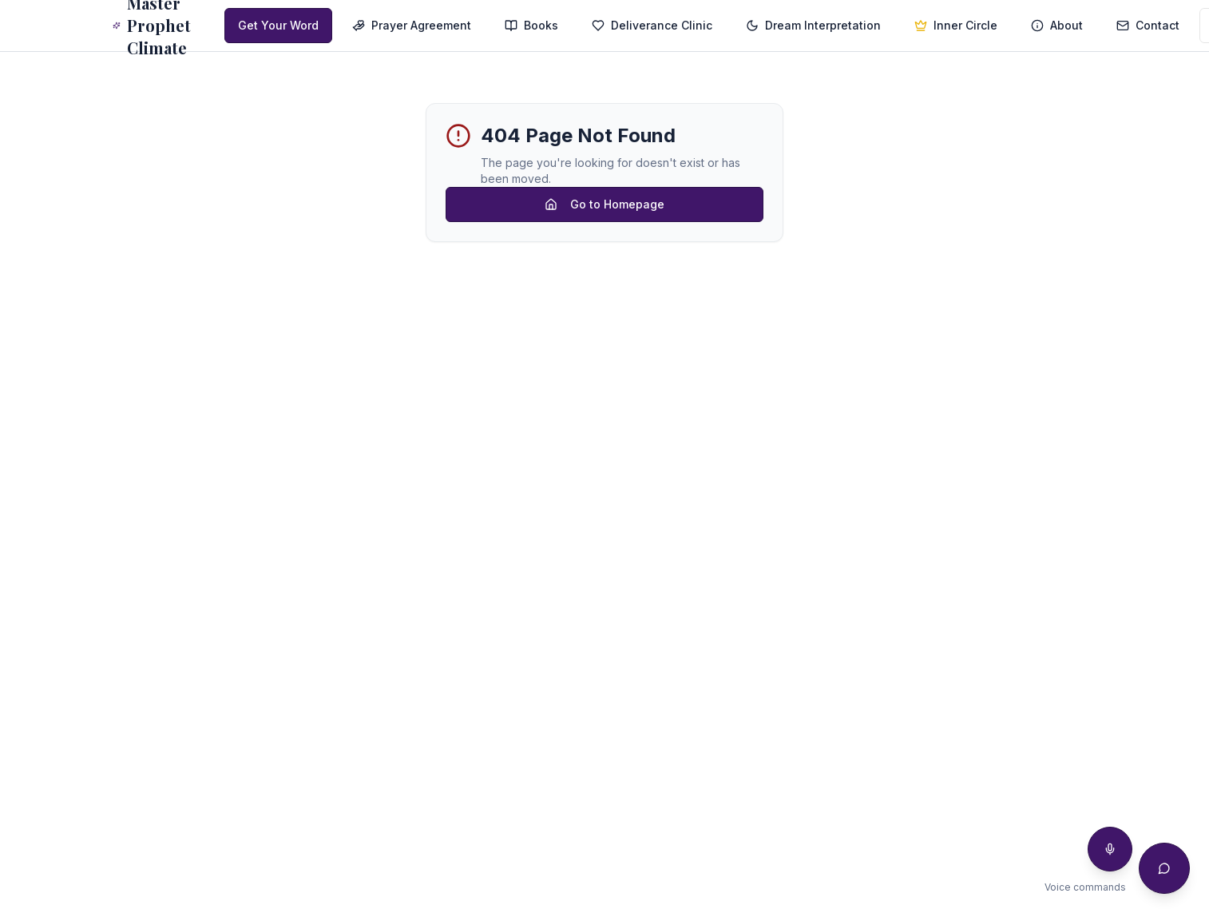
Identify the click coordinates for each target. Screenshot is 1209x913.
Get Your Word (278, 25)
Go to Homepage (604, 204)
